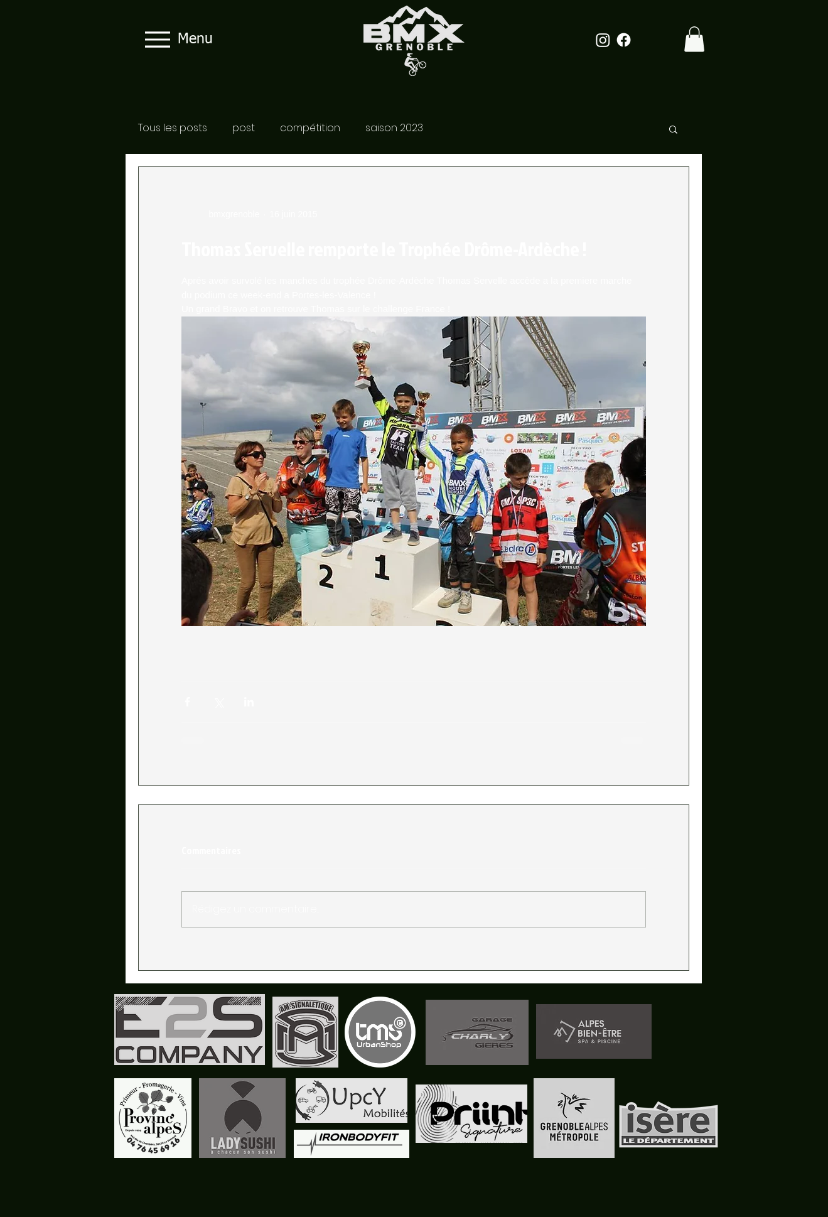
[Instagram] (603, 40)
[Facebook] (624, 40)
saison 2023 (394, 128)
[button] (694, 39)
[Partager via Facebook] (187, 702)
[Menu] (175, 39)
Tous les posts (172, 128)
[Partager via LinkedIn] (249, 702)
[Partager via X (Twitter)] (218, 702)
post (243, 128)
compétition (310, 128)
